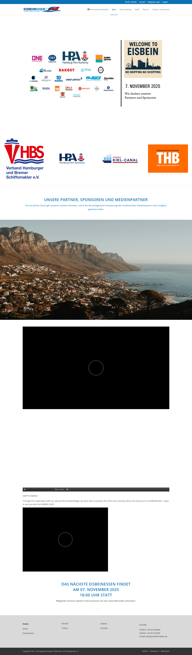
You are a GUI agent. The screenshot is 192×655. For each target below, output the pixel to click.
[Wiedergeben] (25, 489)
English (165, 2)
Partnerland (28, 633)
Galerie (103, 623)
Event (25, 628)
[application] (96, 450)
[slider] (40, 489)
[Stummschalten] (67, 489)
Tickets (65, 628)
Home (26, 623)
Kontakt (142, 2)
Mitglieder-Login (154, 2)
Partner (65, 623)
